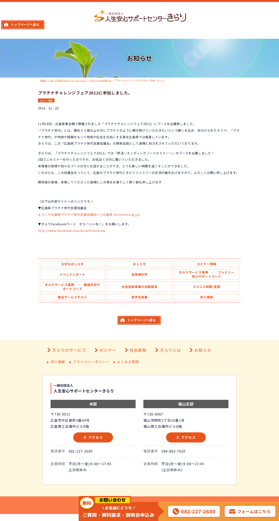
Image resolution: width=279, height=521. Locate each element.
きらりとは (170, 357)
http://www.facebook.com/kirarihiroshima (71, 230)
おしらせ (139, 264)
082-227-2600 (81, 458)
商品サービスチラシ (72, 298)
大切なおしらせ (72, 264)
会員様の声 (139, 275)
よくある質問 (128, 369)
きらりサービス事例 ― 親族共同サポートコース (72, 287)
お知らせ (202, 357)
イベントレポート (72, 275)
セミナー (107, 357)
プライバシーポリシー (91, 369)
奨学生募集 (139, 298)
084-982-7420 (173, 458)
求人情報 (206, 298)
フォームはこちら (254, 511)
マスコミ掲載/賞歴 (206, 287)
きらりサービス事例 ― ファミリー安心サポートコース (206, 274)
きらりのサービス (69, 357)
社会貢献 (138, 357)
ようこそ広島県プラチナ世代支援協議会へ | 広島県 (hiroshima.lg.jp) (89, 214)
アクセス (95, 444)
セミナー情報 (47, 100)
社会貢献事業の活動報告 (140, 287)
